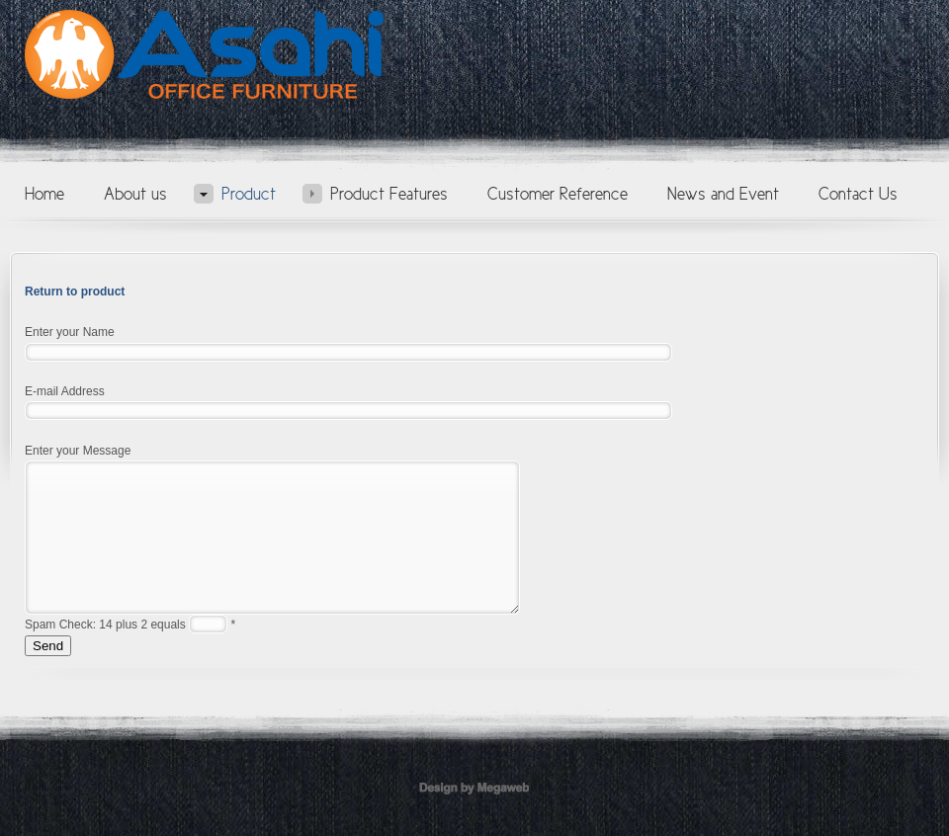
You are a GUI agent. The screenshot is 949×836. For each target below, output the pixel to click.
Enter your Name (70, 332)
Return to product (75, 291)
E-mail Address (65, 391)
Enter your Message (77, 451)
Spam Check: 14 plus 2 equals (107, 654)
